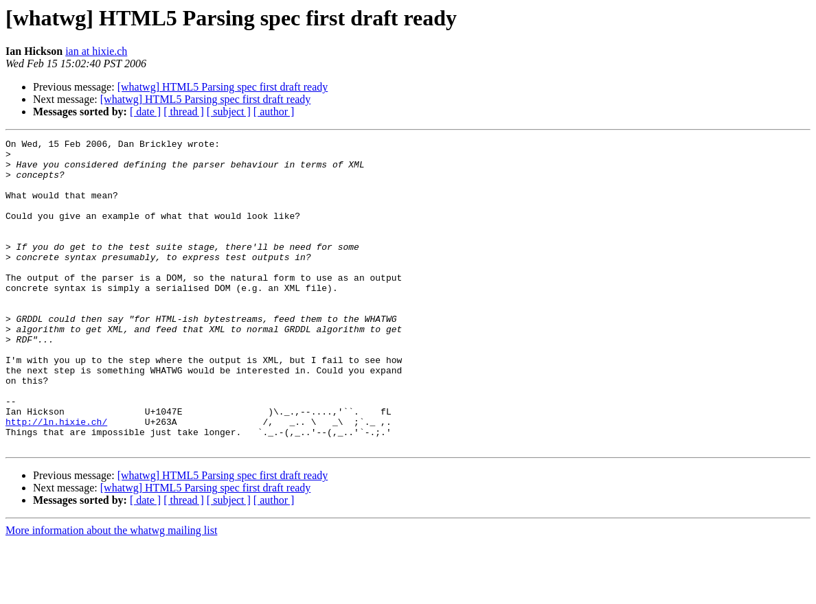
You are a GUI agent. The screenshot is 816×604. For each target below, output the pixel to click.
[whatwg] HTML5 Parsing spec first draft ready (222, 87)
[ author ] (274, 111)
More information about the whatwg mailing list (111, 592)
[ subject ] (229, 111)
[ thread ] (183, 111)
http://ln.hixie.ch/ (56, 479)
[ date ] (145, 111)
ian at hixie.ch (96, 51)
